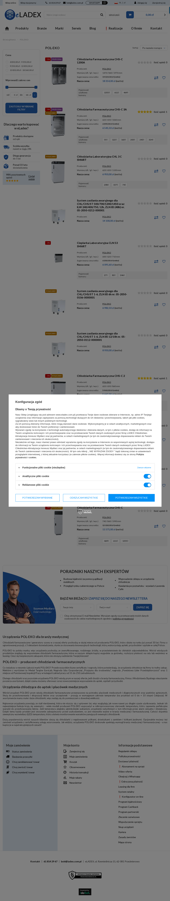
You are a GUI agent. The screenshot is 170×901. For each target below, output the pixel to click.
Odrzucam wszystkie (84, 497)
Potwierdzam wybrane (37, 497)
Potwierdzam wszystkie (131, 497)
